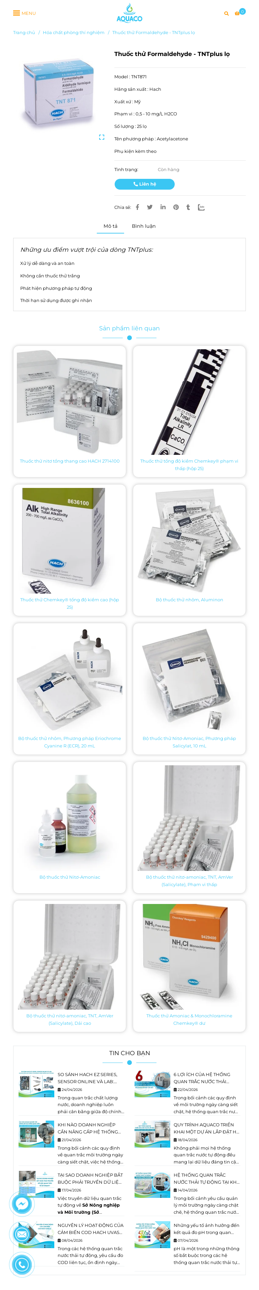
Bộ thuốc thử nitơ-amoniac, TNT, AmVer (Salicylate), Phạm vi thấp (189, 880)
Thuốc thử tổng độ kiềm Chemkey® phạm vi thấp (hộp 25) (189, 464)
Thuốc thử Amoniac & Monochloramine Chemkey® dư (189, 1019)
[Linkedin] (163, 207)
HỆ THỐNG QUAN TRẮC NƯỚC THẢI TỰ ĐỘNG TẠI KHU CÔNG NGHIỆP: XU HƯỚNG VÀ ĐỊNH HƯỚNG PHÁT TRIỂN (207, 1179)
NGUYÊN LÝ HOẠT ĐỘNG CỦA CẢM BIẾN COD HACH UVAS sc (90, 1229)
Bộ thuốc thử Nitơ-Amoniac (69, 877)
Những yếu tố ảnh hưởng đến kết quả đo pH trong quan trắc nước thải (206, 1229)
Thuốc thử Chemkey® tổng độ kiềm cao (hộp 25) (69, 603)
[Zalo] (205, 207)
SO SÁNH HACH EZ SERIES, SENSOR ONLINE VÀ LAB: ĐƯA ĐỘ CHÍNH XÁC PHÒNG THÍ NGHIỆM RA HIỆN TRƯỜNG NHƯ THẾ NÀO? (89, 1078)
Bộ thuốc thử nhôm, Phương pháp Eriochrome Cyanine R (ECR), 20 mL (69, 742)
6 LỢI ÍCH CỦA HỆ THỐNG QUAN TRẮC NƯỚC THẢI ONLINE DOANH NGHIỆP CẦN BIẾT (202, 1078)
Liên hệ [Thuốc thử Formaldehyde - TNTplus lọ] (145, 184)
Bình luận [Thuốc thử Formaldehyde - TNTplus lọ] (144, 226)
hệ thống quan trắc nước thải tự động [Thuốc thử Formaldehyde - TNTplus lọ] (205, 1262)
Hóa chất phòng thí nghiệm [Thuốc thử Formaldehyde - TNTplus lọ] (74, 32)
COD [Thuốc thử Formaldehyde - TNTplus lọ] (63, 1262)
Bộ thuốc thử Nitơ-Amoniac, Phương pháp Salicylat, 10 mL (189, 742)
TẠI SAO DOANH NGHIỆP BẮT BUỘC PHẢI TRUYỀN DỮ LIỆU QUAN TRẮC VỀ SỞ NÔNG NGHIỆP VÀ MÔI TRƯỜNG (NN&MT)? (90, 1179)
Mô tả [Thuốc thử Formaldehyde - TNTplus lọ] (110, 226)
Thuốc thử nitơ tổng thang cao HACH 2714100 (70, 461)
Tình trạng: (126, 169)
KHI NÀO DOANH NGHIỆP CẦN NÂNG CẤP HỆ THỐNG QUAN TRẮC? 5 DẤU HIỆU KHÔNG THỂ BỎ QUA (88, 1128)
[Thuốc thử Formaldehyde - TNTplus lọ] (129, 13)
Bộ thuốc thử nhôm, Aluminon (189, 599)
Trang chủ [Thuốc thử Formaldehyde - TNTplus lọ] (24, 32)
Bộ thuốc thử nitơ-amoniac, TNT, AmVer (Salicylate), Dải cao (69, 1019)
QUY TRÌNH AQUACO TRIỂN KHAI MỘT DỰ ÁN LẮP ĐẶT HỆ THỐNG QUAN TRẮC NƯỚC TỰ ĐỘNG (206, 1128)
